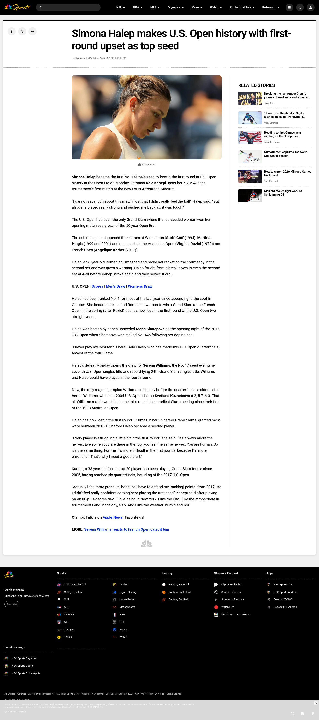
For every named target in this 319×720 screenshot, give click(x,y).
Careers (31, 694)
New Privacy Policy (144, 694)
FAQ (58, 694)
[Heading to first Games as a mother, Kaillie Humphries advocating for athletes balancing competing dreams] (250, 137)
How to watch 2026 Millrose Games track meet (287, 173)
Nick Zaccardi (271, 181)
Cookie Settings (174, 694)
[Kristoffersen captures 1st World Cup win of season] (250, 156)
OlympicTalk (81, 58)
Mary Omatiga (271, 123)
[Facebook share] (12, 31)
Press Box (85, 694)
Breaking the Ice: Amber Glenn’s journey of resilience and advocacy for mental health (287, 95)
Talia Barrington (272, 142)
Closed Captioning (45, 694)
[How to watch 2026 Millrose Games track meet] (250, 176)
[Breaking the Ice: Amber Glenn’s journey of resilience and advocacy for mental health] (250, 98)
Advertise (21, 694)
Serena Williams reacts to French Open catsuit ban (126, 529)
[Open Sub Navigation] (124, 7)
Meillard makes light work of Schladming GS (283, 192)
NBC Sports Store (70, 694)
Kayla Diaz (269, 103)
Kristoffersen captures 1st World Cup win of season (285, 154)
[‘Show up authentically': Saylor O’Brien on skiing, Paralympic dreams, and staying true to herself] (250, 118)
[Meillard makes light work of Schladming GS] (250, 195)
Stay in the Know (14, 589)
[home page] (17, 7)
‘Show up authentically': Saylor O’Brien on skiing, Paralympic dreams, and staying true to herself (287, 115)
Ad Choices (9, 694)
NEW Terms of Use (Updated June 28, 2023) (112, 694)
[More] (289, 7)
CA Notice (159, 694)
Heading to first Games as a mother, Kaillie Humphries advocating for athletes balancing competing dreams (286, 134)
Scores (97, 286)
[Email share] (32, 31)
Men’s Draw (115, 286)
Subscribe (12, 604)
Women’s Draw (140, 286)
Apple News (112, 517)
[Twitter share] (22, 31)
